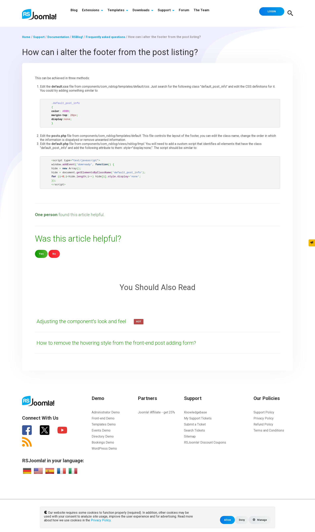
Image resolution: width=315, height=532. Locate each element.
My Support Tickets (198, 418)
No (55, 253)
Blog (75, 13)
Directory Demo (103, 436)
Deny (239, 519)
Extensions (95, 13)
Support (175, 13)
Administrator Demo (106, 412)
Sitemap (190, 436)
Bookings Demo (103, 442)
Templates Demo (104, 424)
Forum (195, 13)
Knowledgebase (195, 412)
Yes (41, 253)
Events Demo (101, 430)
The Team (214, 13)
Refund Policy (263, 424)
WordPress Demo (104, 448)
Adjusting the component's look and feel (88, 321)
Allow (224, 519)
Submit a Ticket (195, 424)
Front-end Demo (103, 418)
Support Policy (264, 412)
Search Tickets (194, 430)
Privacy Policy (264, 418)
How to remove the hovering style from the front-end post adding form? (127, 342)
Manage (259, 520)
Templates (122, 13)
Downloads (150, 13)
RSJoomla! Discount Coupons (205, 442)
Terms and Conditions (269, 430)
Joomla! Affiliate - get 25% (156, 412)
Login (270, 13)
